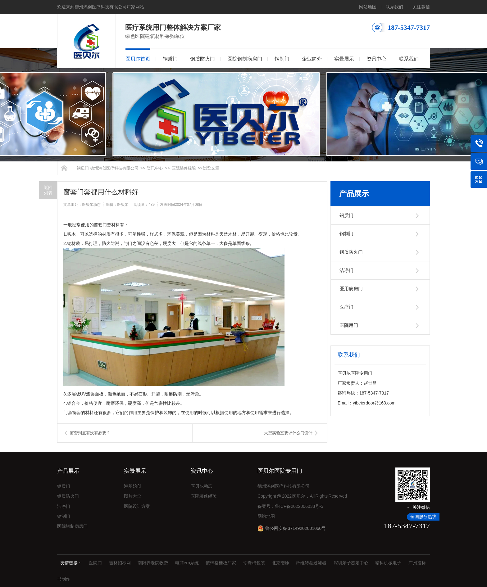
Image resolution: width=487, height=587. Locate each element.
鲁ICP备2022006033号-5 (299, 506)
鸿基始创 (132, 486)
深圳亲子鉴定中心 (351, 562)
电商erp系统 (187, 562)
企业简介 (312, 58)
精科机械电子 (388, 562)
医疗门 (346, 306)
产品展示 (354, 193)
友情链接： (71, 562)
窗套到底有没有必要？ (90, 433)
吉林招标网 (120, 562)
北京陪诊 (280, 562)
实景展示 (344, 58)
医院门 (95, 562)
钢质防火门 (202, 58)
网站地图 (367, 6)
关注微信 (421, 6)
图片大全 (132, 496)
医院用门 (348, 325)
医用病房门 (351, 288)
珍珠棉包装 (254, 562)
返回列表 (48, 190)
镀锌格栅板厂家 (221, 562)
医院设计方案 (137, 506)
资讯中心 (376, 58)
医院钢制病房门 (244, 58)
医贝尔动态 (201, 486)
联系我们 (394, 6)
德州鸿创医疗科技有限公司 (114, 168)
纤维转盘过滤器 (311, 562)
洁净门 (346, 270)
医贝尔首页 (137, 58)
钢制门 (282, 58)
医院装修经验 (184, 168)
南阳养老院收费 (153, 562)
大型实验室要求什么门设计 (288, 433)
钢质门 (170, 58)
